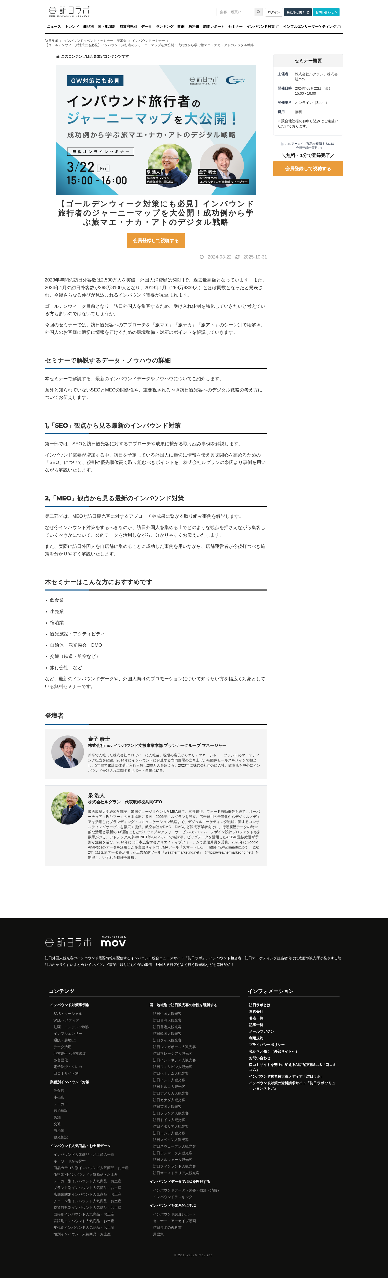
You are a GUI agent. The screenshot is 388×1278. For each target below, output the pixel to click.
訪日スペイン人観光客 (171, 1140)
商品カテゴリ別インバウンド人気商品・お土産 (91, 1168)
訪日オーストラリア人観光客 (176, 1173)
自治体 (59, 1130)
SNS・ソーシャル (68, 1014)
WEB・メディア (67, 1020)
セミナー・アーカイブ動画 (174, 1221)
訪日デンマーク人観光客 (172, 1153)
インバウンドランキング (172, 1197)
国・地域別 (106, 26)
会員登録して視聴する (156, 240)
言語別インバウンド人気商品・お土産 (84, 1221)
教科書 (194, 26)
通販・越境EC (65, 1040)
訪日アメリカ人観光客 (171, 1093)
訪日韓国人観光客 (167, 1033)
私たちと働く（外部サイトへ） (274, 1051)
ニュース (54, 26)
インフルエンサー (68, 1033)
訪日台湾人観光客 (167, 1020)
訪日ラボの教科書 (167, 1227)
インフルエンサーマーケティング (309, 26)
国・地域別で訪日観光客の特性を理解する (183, 1005)
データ (146, 26)
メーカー (61, 1104)
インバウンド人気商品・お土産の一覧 (84, 1154)
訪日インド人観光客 (169, 1080)
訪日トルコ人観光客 (169, 1087)
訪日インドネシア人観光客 (174, 1060)
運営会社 (256, 1012)
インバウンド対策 (260, 26)
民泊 (57, 1117)
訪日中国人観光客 (167, 1014)
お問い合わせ (325, 12)
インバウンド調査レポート (174, 1214)
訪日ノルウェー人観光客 (172, 1160)
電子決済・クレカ (68, 1067)
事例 (180, 26)
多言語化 (61, 1060)
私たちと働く (296, 12)
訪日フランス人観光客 (171, 1113)
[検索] (258, 12)
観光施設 (61, 1137)
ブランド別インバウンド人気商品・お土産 (87, 1188)
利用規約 (256, 1038)
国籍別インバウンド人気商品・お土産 (84, 1214)
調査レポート (213, 26)
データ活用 (62, 1047)
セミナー (235, 26)
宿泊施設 (61, 1111)
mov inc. (206, 1255)
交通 (57, 1124)
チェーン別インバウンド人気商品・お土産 (87, 1201)
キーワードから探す (70, 1161)
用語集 (158, 1234)
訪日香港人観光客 (167, 1027)
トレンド (72, 26)
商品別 (88, 26)
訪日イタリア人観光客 (171, 1126)
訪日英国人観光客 (167, 1106)
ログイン (274, 12)
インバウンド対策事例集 (69, 1005)
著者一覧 (256, 1018)
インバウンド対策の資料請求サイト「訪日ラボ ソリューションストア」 (292, 1085)
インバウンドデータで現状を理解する (179, 1181)
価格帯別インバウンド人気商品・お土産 (86, 1174)
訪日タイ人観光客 (167, 1040)
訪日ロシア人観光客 (169, 1133)
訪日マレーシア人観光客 (172, 1053)
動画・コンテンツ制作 (71, 1027)
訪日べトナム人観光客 (171, 1073)
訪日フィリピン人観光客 (172, 1067)
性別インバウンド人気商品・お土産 (82, 1234)
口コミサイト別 (66, 1073)
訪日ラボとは (259, 1005)
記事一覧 (256, 1025)
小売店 (59, 1097)
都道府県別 (128, 26)
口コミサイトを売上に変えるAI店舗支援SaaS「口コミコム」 (292, 1067)
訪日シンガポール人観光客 (174, 1047)
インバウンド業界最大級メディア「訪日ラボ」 (286, 1076)
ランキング (164, 26)
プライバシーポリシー (267, 1045)
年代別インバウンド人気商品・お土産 (84, 1227)
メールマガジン (261, 1031)
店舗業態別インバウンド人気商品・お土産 (87, 1194)
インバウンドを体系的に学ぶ (172, 1205)
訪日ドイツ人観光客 (169, 1120)
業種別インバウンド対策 (69, 1082)
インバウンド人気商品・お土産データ (80, 1146)
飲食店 (59, 1091)
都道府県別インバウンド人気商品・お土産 (87, 1208)
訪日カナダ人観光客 (169, 1100)
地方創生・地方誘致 (70, 1053)
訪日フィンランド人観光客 (174, 1166)
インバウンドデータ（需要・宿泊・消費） (187, 1190)
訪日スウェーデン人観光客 (174, 1146)
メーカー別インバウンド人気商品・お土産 (87, 1181)
